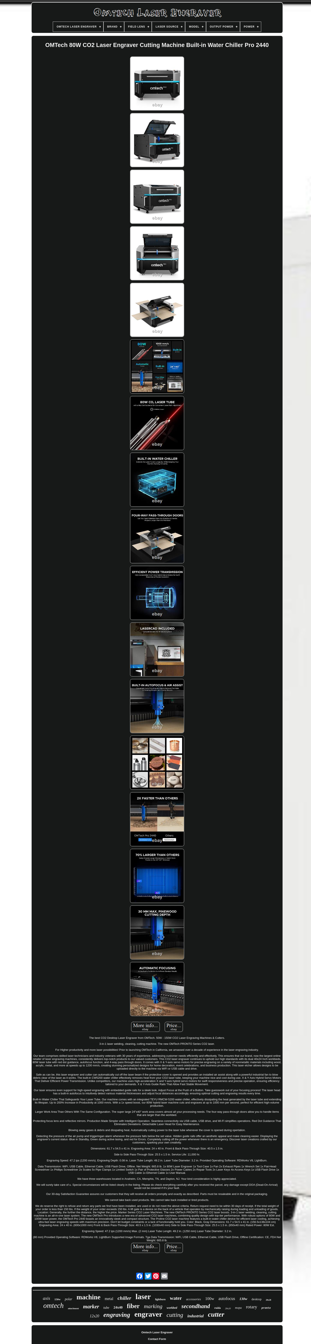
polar (68, 1299)
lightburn (160, 1299)
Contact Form (157, 1339)
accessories (193, 1299)
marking (153, 1306)
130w (243, 1299)
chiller (124, 1298)
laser (143, 1297)
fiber (133, 1306)
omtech (53, 1305)
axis (46, 1298)
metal (109, 1299)
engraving (116, 1314)
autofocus (226, 1298)
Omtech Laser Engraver (157, 1332)
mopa (238, 1307)
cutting (175, 1315)
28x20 (228, 1308)
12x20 (94, 1316)
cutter (216, 1314)
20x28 (268, 1300)
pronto (266, 1308)
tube (106, 1307)
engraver (148, 1314)
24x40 (118, 1307)
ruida (217, 1307)
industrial (195, 1316)
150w (57, 1299)
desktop (257, 1299)
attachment (73, 1308)
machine (88, 1297)
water (176, 1298)
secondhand (195, 1306)
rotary (251, 1306)
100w (209, 1298)
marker (91, 1306)
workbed (172, 1307)
